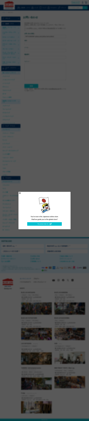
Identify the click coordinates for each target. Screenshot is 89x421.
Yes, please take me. (44, 224)
